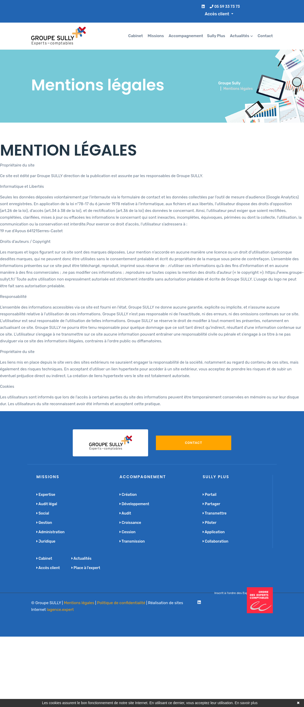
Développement (134, 504)
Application (214, 532)
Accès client (48, 568)
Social (42, 513)
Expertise (45, 494)
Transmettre (215, 513)
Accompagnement (186, 36)
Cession (127, 532)
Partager (211, 504)
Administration (50, 532)
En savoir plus (246, 703)
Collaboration (215, 541)
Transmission (132, 541)
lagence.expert (60, 609)
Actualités (239, 36)
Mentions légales (79, 603)
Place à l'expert (85, 568)
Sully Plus (216, 36)
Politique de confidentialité (121, 603)
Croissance (130, 523)
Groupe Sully (229, 83)
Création (128, 494)
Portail (209, 494)
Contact (265, 36)
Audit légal (46, 504)
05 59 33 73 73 (225, 6)
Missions (156, 36)
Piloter (209, 523)
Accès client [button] (217, 13)
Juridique (45, 541)
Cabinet (135, 36)
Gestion (44, 523)
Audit (125, 513)
